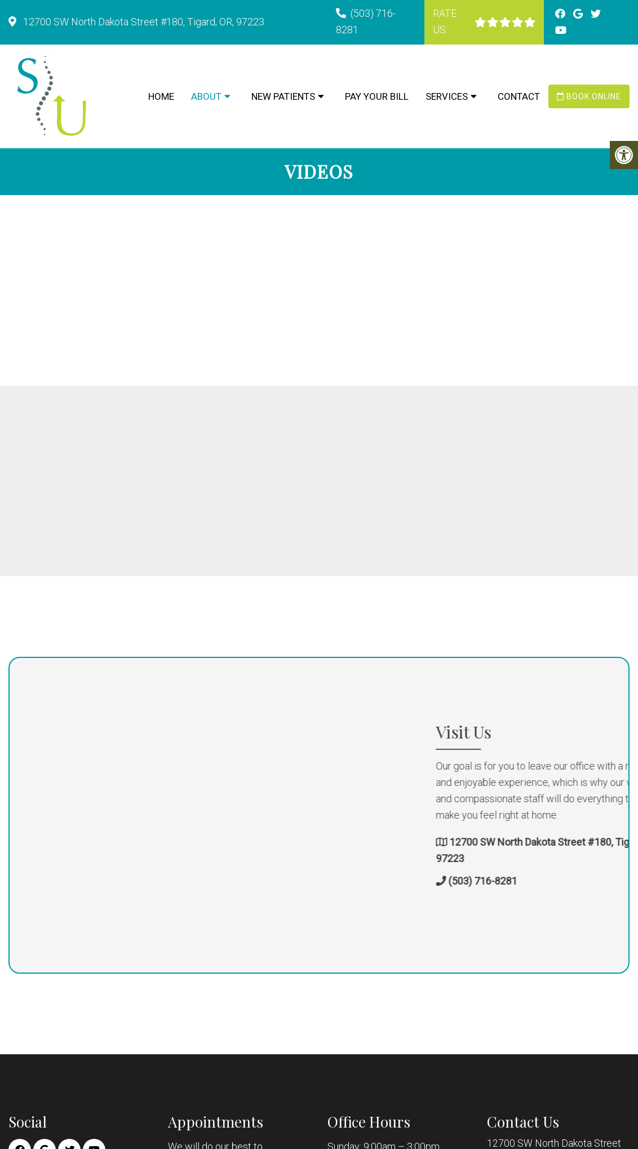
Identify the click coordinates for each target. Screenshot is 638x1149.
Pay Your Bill (377, 96)
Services (447, 96)
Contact (519, 96)
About (206, 96)
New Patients (283, 96)
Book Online (589, 96)
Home (161, 96)
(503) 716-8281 (567, 881)
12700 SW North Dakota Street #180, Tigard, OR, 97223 (142, 22)
